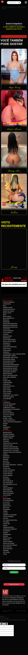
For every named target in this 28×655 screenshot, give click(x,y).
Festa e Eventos (8, 413)
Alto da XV (6, 502)
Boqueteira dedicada (9, 323)
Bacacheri (6, 504)
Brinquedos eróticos (10, 327)
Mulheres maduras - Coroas (12, 464)
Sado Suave (6, 389)
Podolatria (6, 380)
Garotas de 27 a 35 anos (10, 450)
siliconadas (6, 495)
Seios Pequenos (8, 493)
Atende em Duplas (8, 309)
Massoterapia (7, 373)
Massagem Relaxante (9, 368)
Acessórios (6, 304)
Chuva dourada (7, 330)
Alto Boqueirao (8, 500)
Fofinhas (5, 441)
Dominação (6, 338)
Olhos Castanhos (8, 470)
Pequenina (6, 479)
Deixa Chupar (7, 336)
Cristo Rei (6, 523)
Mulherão (6, 463)
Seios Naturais (7, 491)
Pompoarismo (7, 382)
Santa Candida (7, 541)
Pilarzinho (6, 531)
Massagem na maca (9, 361)
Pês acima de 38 (7, 481)
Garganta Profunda (9, 346)
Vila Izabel (6, 552)
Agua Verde (6, 498)
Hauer (4, 525)
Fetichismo (6, 345)
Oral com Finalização (10, 375)
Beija (4, 314)
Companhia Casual (8, 407)
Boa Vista (5, 507)
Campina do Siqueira (9, 514)
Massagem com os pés (10, 357)
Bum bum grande (8, 434)
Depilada (5, 439)
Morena (5, 459)
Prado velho (7, 538)
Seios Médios (7, 489)
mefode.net (5, 611)
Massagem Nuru (8, 363)
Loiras (4, 454)
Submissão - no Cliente (10, 395)
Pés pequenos (7, 482)
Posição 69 (6, 384)
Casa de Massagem (8, 404)
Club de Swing (7, 405)
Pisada (4, 379)
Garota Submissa (8, 302)
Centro (5, 518)
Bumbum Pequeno (8, 436)
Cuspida (5, 334)
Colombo (5, 522)
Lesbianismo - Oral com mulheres (13, 354)
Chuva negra (7, 332)
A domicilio (6, 402)
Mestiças (5, 457)
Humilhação (6, 350)
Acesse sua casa (14, 584)
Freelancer (6, 416)
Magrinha (5, 455)
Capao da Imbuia (8, 516)
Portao (5, 536)
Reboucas (6, 539)
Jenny (4, 8)
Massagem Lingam (8, 359)
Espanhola (6, 343)
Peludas (5, 477)
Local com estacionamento (11, 422)
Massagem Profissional (10, 364)
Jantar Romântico (8, 420)
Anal (4, 305)
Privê (4, 425)
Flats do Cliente (8, 414)
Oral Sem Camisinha (9, 377)
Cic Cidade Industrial (9, 520)
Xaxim (4, 554)
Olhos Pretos (7, 473)
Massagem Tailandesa (10, 370)
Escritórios (6, 411)
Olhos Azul (6, 468)
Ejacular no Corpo (9, 341)
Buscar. (14, 572)
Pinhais (5, 532)
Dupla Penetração (9, 339)
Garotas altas (7, 445)
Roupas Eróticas (8, 386)
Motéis (5, 423)
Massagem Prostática (10, 366)
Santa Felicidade (8, 543)
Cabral (5, 511)
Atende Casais (7, 307)
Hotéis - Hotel (7, 418)
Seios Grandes (7, 488)
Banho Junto (7, 313)
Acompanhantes (11, 7)
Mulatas (5, 461)
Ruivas (4, 486)
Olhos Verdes (7, 475)
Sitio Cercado (7, 548)
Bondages (6, 321)
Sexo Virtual (7, 547)
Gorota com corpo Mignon (11, 452)
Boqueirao (6, 509)
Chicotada (6, 329)
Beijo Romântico (8, 318)
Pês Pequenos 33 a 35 (9, 484)
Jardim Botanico (8, 527)
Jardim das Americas (9, 529)
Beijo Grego (6, 316)
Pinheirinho (6, 534)
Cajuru (23, 7)
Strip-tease (6, 393)
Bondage (5, 320)
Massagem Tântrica (9, 372)
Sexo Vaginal (7, 391)
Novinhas (5, 466)
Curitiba (18, 7)
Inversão (5, 352)
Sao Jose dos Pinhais (9, 545)
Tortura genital (8, 397)
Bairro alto (6, 506)
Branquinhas (7, 432)
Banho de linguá (8, 311)
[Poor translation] (5, 624)
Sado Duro (6, 388)
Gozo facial (6, 348)
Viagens (5, 429)
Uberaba (5, 550)
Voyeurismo (6, 398)
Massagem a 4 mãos (9, 355)
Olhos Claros (7, 472)
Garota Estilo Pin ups (10, 443)
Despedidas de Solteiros (11, 409)
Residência (6, 427)
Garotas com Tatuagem (10, 448)
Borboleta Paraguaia (9, 325)
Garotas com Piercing (10, 447)
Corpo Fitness (7, 438)
